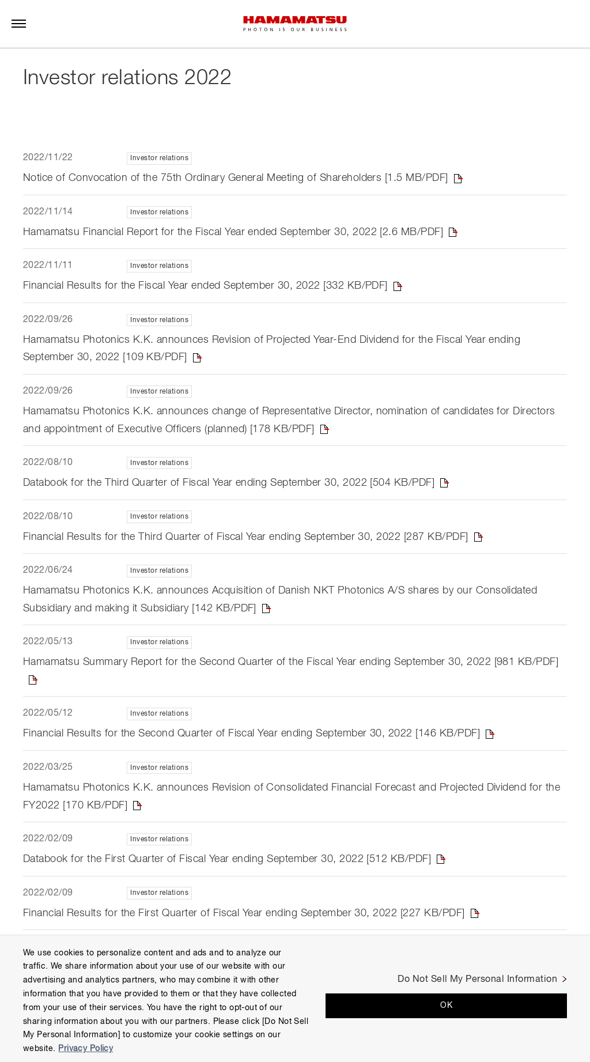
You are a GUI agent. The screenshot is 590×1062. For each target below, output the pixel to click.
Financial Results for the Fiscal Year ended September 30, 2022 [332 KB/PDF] (205, 286)
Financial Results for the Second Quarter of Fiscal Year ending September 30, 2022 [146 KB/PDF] (251, 734)
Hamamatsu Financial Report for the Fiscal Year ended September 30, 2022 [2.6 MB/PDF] (233, 232)
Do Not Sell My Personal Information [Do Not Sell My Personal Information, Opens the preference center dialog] (477, 979)
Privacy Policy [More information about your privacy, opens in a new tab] (85, 1049)
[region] (295, 998)
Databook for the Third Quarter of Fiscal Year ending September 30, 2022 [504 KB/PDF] (228, 483)
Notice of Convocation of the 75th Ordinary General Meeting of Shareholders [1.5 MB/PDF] (235, 178)
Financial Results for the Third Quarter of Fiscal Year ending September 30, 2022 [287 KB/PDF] (245, 537)
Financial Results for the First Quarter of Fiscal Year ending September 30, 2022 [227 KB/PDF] (244, 913)
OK (446, 1005)
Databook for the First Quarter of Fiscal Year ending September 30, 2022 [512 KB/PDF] (227, 860)
